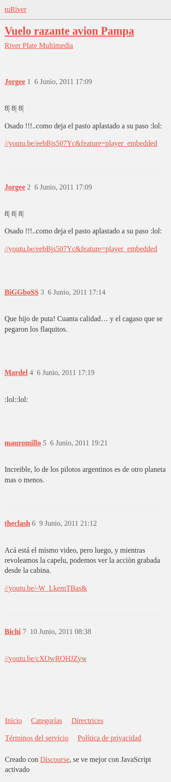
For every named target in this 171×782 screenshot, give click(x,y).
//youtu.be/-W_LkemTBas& (46, 588)
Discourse (54, 759)
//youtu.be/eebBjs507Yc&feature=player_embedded (81, 143)
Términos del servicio (37, 738)
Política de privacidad (109, 738)
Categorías (46, 720)
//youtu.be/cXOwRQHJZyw (46, 658)
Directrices (87, 720)
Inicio (13, 720)
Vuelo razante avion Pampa (69, 31)
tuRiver (15, 9)
